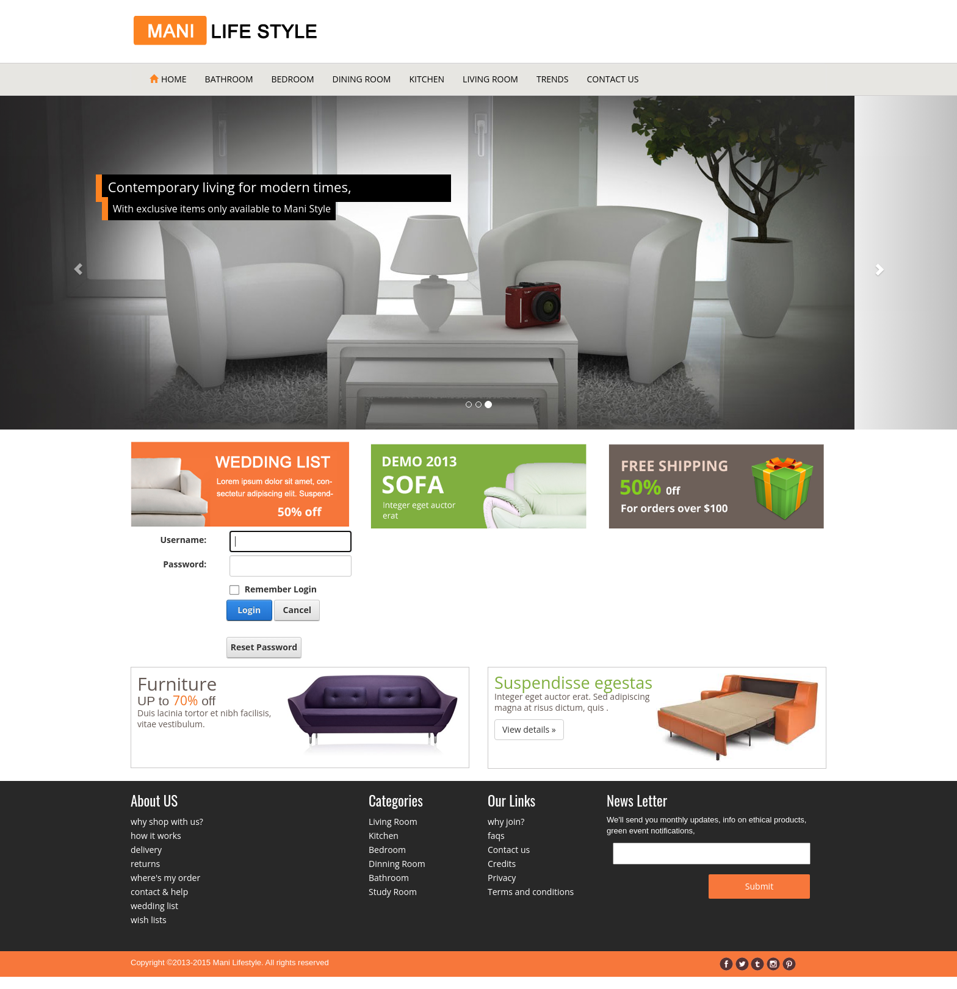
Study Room (393, 891)
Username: (183, 539)
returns (145, 863)
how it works (156, 835)
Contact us (509, 849)
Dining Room (362, 79)
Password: (184, 564)
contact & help (159, 891)
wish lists (149, 920)
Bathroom (229, 79)
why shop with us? (167, 821)
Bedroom (293, 79)
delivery (146, 849)
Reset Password (264, 647)
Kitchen (426, 79)
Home (168, 79)
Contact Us (612, 79)
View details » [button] (529, 729)
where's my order (165, 877)
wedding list (154, 906)
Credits (502, 863)
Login (249, 610)
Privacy (502, 877)
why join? (506, 821)
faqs (496, 835)
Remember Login (281, 589)
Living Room (490, 79)
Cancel (297, 610)
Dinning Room (397, 863)
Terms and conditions (531, 891)
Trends (552, 79)
